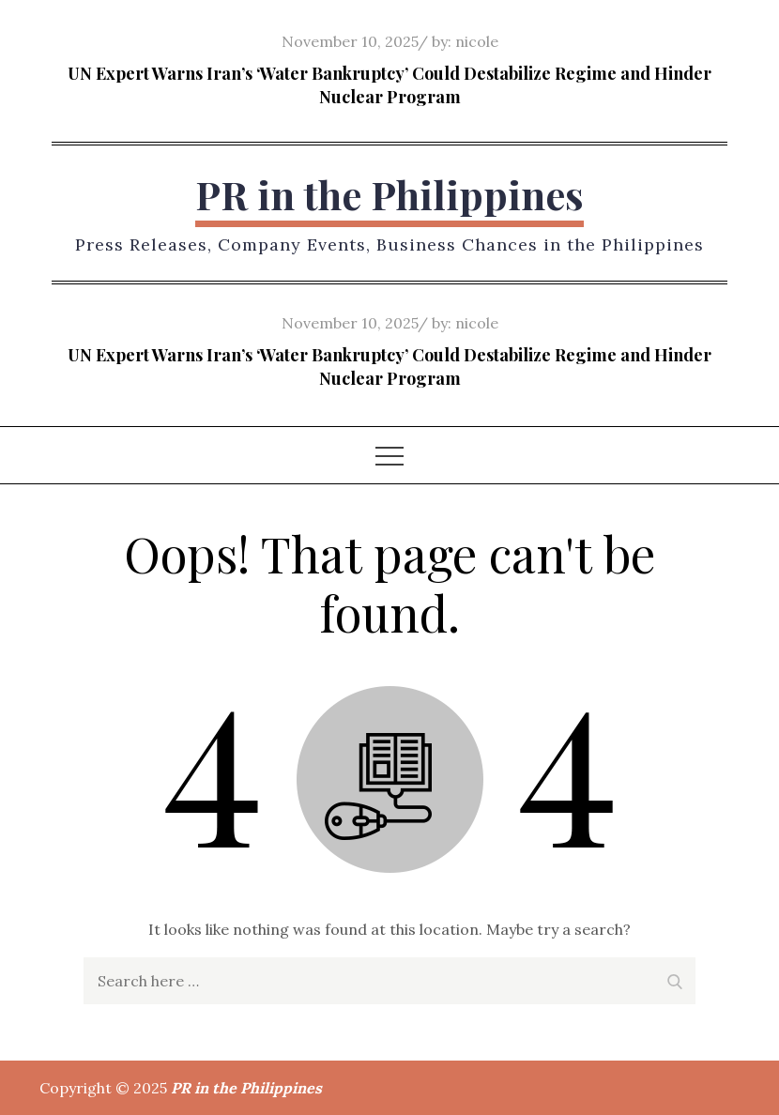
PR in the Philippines (389, 194)
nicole (476, 41)
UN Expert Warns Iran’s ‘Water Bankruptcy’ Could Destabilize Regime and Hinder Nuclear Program (389, 85)
